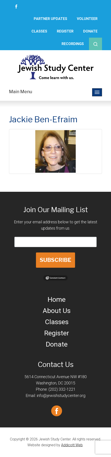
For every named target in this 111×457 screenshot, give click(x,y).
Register (65, 31)
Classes (39, 31)
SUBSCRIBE (55, 260)
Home (57, 299)
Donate (90, 31)
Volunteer (87, 19)
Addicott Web (72, 445)
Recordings (73, 44)
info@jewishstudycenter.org (61, 395)
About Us (57, 311)
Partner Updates (50, 19)
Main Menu (20, 91)
